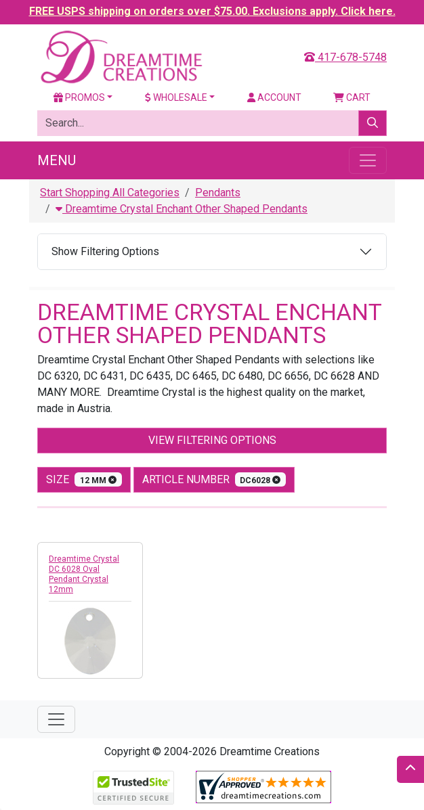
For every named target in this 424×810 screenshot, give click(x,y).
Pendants (217, 192)
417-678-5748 (345, 57)
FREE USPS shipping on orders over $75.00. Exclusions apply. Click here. (212, 11)
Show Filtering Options (105, 251)
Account (274, 97)
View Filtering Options (212, 440)
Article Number (214, 479)
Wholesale (176, 97)
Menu (56, 160)
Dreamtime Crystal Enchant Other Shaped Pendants (182, 208)
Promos (79, 97)
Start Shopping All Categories (109, 192)
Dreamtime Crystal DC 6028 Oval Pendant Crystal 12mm (84, 574)
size (84, 479)
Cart (351, 97)
